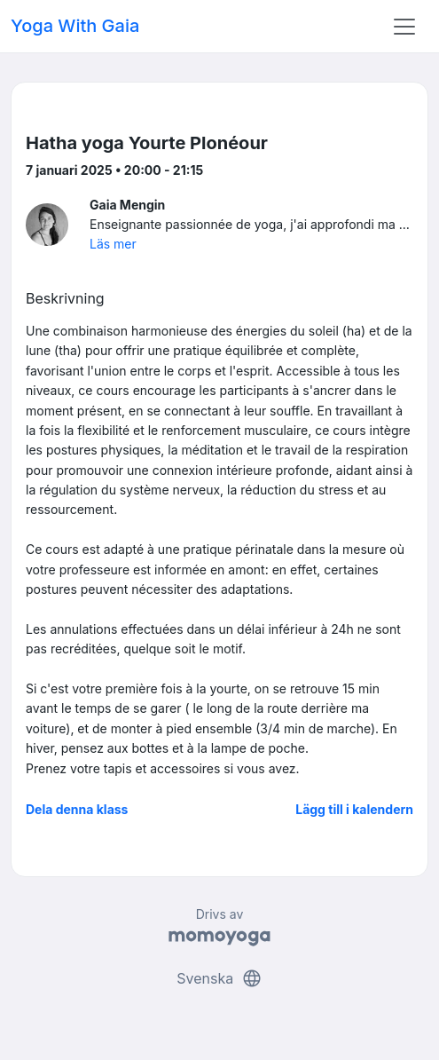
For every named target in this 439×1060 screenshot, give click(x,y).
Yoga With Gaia (75, 25)
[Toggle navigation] (404, 27)
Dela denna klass (77, 809)
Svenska (219, 978)
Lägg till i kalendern (354, 809)
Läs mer (113, 243)
